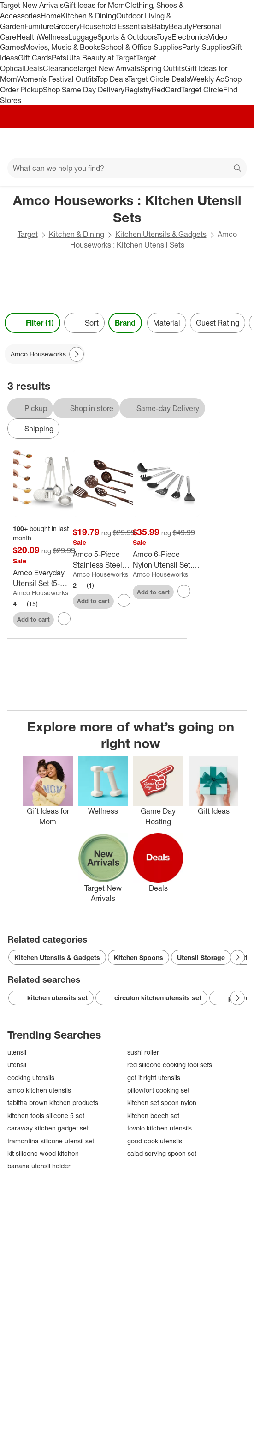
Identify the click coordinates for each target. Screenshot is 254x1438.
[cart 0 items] (234, 143)
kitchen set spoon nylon (161, 1102)
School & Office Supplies (141, 47)
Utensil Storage (201, 957)
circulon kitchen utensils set (151, 998)
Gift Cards (35, 57)
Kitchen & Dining (88, 15)
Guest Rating (217, 322)
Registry (138, 89)
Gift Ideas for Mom (94, 5)
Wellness (53, 37)
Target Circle (202, 89)
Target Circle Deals (159, 79)
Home (51, 15)
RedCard (166, 89)
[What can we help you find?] (127, 168)
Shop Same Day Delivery (83, 89)
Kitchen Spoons (138, 957)
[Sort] (84, 323)
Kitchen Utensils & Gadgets (161, 234)
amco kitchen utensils (39, 1090)
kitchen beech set (153, 1115)
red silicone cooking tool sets (169, 1064)
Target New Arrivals (32, 5)
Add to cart (33, 619)
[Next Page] (76, 354)
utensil (16, 1052)
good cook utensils (154, 1140)
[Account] (211, 143)
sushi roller (143, 1052)
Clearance (60, 68)
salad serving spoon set (161, 1153)
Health (27, 37)
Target (28, 234)
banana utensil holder (39, 1165)
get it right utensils (153, 1077)
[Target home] (127, 143)
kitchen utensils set (51, 998)
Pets (59, 57)
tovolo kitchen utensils (159, 1127)
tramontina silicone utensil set (50, 1140)
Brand (125, 322)
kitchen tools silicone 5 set (45, 1115)
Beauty (180, 26)
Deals (33, 68)
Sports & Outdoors (127, 37)
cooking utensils (30, 1077)
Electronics (189, 37)
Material (166, 322)
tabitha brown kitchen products (52, 1102)
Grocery (66, 26)
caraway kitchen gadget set (48, 1127)
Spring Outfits (162, 68)
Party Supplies (206, 47)
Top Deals (112, 79)
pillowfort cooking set (158, 1090)
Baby (160, 26)
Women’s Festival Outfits (56, 79)
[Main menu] (19, 143)
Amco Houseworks (40, 593)
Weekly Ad (207, 79)
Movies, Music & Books (62, 47)
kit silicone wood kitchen (43, 1153)
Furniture (38, 26)
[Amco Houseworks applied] (45, 354)
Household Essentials (116, 26)
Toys (164, 37)
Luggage (82, 37)
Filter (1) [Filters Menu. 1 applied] (32, 322)
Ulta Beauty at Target (101, 57)
